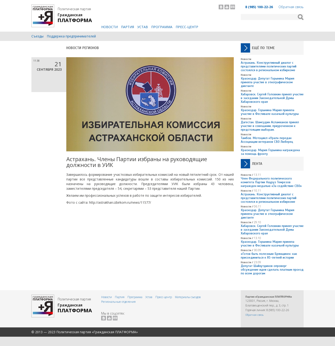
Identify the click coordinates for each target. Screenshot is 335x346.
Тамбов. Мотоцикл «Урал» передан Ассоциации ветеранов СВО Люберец (267, 140)
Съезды (37, 36)
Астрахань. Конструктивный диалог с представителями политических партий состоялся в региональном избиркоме (268, 66)
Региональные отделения (118, 302)
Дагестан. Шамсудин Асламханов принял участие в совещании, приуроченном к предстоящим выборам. (270, 126)
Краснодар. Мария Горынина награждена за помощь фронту (270, 152)
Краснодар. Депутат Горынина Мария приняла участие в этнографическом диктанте (267, 82)
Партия (127, 27)
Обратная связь (291, 7)
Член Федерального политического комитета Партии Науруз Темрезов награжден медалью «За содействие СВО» (271, 182)
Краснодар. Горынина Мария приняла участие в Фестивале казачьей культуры (270, 112)
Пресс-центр (187, 27)
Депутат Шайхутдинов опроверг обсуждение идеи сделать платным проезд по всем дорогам (272, 269)
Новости (109, 27)
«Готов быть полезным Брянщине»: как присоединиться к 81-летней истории (269, 256)
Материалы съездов (188, 297)
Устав (142, 27)
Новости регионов (82, 48)
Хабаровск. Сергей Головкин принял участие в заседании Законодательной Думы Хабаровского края (272, 98)
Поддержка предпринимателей (71, 36)
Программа (161, 27)
